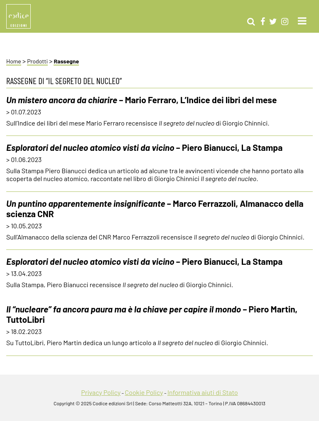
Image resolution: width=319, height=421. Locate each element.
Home (13, 61)
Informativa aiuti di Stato (202, 392)
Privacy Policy (100, 392)
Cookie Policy (144, 392)
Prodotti (37, 61)
